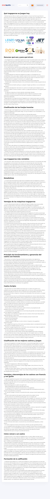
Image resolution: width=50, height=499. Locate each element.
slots (8, 5)
